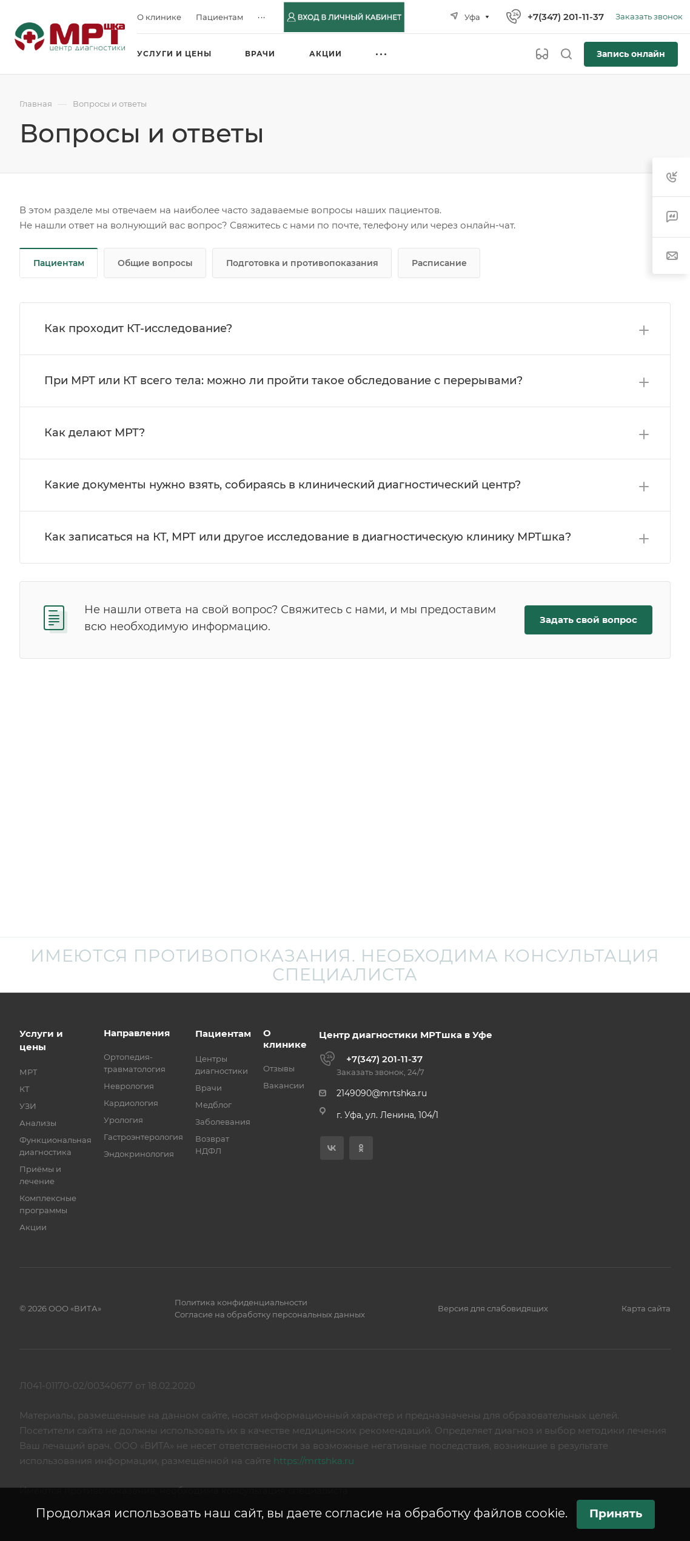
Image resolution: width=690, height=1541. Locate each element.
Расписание (439, 263)
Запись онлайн (631, 53)
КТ (24, 1089)
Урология (123, 1120)
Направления (137, 1033)
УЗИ (27, 1106)
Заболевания (222, 1122)
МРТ (28, 1072)
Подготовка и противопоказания (302, 263)
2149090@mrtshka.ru (382, 1093)
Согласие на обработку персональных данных (270, 1314)
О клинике (285, 1038)
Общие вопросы (155, 263)
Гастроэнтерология (143, 1137)
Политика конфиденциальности (241, 1302)
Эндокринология (139, 1154)
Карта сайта (646, 1308)
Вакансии (283, 1085)
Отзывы (279, 1068)
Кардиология (131, 1103)
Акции (33, 1227)
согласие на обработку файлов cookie (445, 1513)
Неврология (129, 1086)
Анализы (37, 1123)
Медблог (213, 1105)
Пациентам (58, 263)
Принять (615, 1513)
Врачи (208, 1088)
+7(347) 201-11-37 (566, 16)
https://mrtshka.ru (313, 1460)
